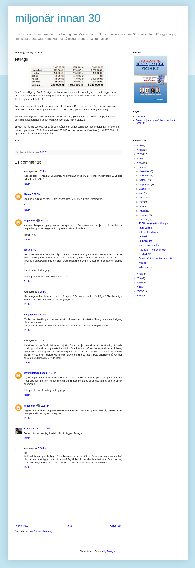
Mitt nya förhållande (148, 232)
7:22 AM (42, 340)
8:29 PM (42, 291)
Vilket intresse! (146, 267)
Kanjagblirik (30, 314)
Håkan (27, 194)
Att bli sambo (145, 228)
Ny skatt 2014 (145, 254)
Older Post (115, 525)
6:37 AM (42, 314)
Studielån (143, 236)
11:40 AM (45, 428)
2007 (139, 291)
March (142, 210)
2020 (139, 145)
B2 (25, 250)
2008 (139, 287)
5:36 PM (42, 448)
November (144, 175)
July (141, 193)
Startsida (140, 116)
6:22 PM (36, 194)
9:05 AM (45, 405)
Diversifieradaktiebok (35, 373)
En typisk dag (145, 241)
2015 (139, 163)
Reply (27, 183)
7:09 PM (32, 250)
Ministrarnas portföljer (149, 245)
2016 (139, 158)
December (144, 171)
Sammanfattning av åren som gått (155, 258)
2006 (139, 295)
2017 (139, 154)
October (143, 180)
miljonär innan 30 (58, 18)
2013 (139, 274)
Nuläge (142, 263)
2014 (139, 167)
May (141, 202)
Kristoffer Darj (31, 428)
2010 (139, 278)
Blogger (111, 551)
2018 (139, 150)
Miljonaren (29, 220)
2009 (139, 282)
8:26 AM (52, 373)
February (144, 215)
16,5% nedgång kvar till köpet (153, 223)
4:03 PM (42, 171)
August (143, 189)
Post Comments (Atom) (40, 531)
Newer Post (22, 525)
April (141, 206)
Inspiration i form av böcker (152, 249)
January (143, 219)
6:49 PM (45, 220)
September (145, 184)
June (142, 197)
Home (69, 525)
